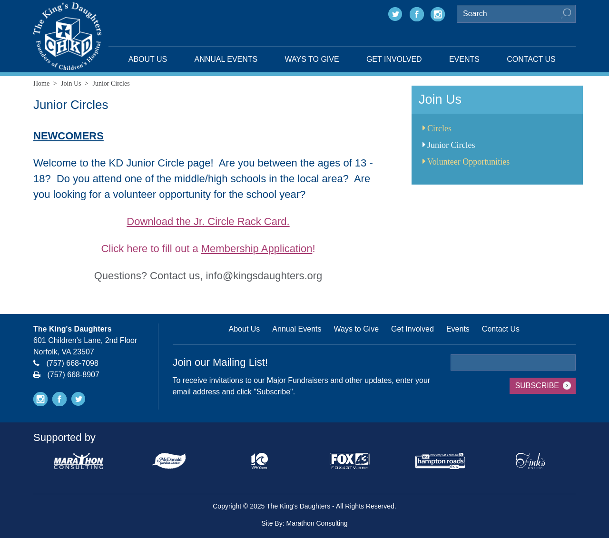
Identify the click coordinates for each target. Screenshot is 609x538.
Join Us (71, 83)
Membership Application (257, 248)
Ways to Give (312, 59)
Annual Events (226, 59)
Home (41, 83)
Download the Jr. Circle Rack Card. (208, 221)
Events (464, 59)
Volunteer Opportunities (466, 161)
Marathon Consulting (316, 523)
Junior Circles (448, 145)
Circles (437, 128)
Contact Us (531, 59)
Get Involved (394, 59)
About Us (147, 59)
